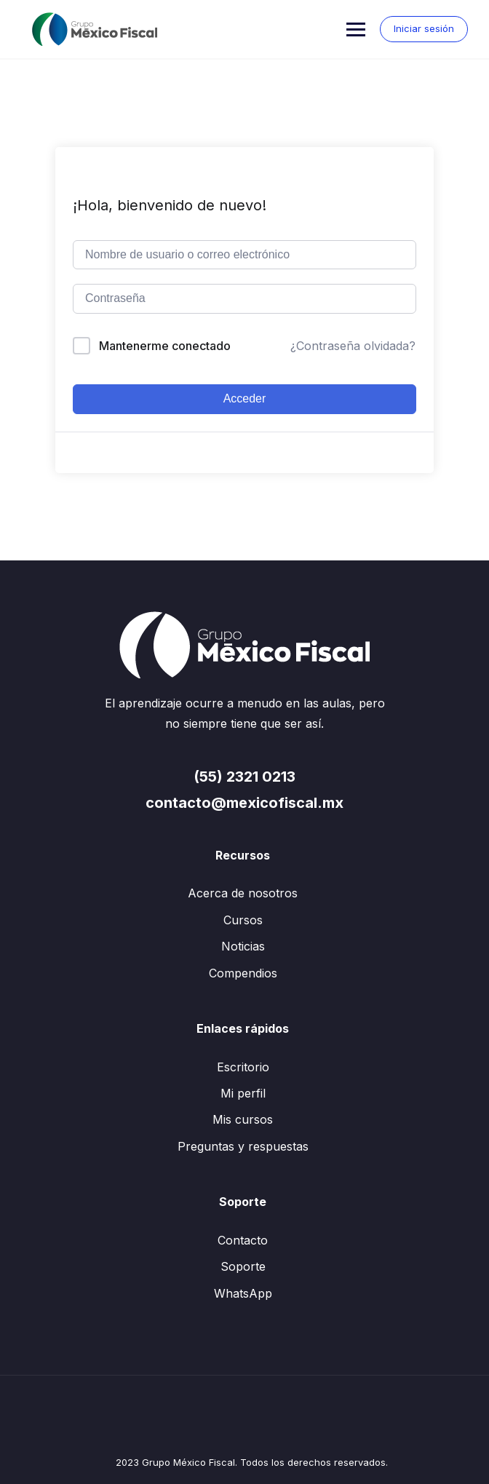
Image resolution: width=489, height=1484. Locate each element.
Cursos (243, 920)
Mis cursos (242, 1119)
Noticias (243, 946)
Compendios (243, 973)
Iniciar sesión (423, 28)
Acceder (244, 398)
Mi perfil (243, 1093)
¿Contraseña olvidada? (353, 345)
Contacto (243, 1240)
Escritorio (243, 1067)
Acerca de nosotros (243, 893)
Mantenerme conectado (165, 345)
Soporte (243, 1266)
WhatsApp (243, 1293)
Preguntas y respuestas (243, 1146)
